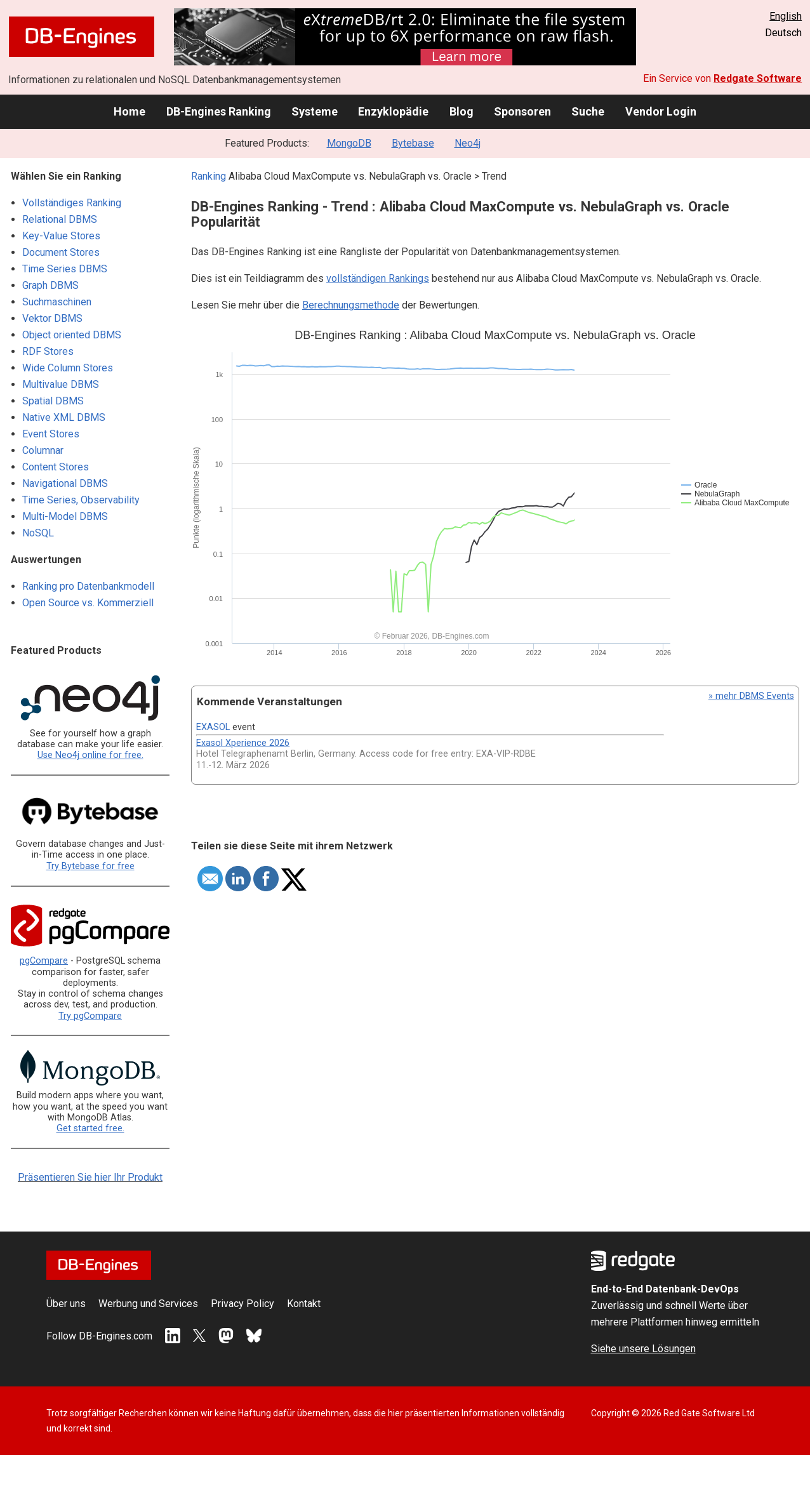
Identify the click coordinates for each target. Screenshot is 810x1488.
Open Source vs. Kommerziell (88, 603)
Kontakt (304, 1304)
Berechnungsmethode (350, 305)
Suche (587, 111)
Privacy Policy (242, 1304)
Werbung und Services (148, 1304)
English (785, 16)
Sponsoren (522, 111)
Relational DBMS (59, 219)
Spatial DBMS (53, 401)
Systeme (314, 111)
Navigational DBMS (65, 483)
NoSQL (38, 533)
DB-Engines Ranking (218, 111)
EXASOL (213, 727)
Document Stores (61, 252)
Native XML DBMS (63, 417)
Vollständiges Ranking (71, 203)
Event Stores (50, 434)
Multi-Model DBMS (65, 516)
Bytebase (413, 143)
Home (129, 111)
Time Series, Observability (81, 500)
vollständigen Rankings (377, 278)
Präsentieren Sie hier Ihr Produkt (90, 1177)
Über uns (66, 1304)
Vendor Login (660, 111)
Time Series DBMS (64, 269)
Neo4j (468, 143)
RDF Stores (48, 351)
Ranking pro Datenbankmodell (88, 586)
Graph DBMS (50, 285)
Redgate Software (758, 78)
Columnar (42, 450)
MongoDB (349, 143)
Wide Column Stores (67, 368)
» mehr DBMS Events (751, 696)
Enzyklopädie (393, 111)
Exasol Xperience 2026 (242, 743)
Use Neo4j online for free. (90, 755)
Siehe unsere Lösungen (643, 1349)
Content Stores (55, 467)
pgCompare (44, 960)
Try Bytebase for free (90, 866)
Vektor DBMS (52, 318)
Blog (461, 111)
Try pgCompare (90, 1016)
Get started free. (90, 1128)
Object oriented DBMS (71, 335)
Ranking (208, 176)
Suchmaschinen (56, 302)
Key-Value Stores (61, 236)
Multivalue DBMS (60, 384)
